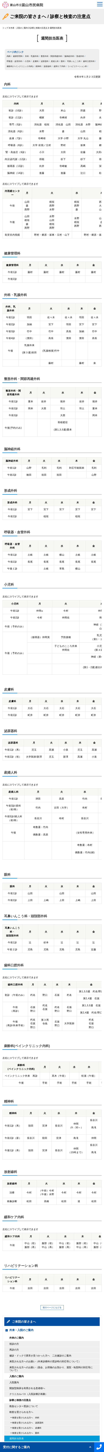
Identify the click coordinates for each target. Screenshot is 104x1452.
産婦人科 (55, 61)
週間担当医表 (16, 1438)
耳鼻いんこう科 (74, 61)
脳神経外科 (69, 56)
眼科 (63, 61)
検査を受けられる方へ (21, 1412)
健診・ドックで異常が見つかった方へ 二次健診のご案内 (40, 1355)
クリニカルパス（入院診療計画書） (28, 1394)
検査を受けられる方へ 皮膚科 (26, 1428)
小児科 (27, 61)
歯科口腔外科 (89, 61)
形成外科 (80, 56)
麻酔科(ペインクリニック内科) (20, 66)
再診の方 (14, 1349)
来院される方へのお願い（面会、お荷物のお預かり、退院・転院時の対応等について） (51, 1368)
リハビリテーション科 (77, 66)
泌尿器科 (45, 61)
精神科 (38, 66)
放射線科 (47, 66)
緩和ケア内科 (59, 66)
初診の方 (14, 1344)
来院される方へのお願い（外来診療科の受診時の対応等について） (45, 1361)
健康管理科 (18, 56)
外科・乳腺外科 (32, 56)
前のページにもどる (52, 1307)
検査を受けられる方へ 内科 (25, 1417)
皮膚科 (36, 61)
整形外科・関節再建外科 (51, 56)
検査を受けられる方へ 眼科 (25, 1433)
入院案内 (14, 1382)
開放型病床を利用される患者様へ (27, 1388)
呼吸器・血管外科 (14, 61)
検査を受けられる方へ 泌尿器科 (27, 1422)
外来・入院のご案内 (19, 28)
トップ (5, 28)
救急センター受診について (23, 1406)
